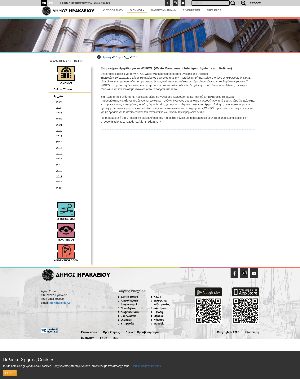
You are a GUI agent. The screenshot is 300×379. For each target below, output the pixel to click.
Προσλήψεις (128, 308)
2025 (59, 101)
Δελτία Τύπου (62, 89)
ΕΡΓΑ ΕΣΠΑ (213, 10)
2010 (59, 182)
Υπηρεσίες (127, 323)
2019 (59, 136)
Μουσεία (159, 323)
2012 (59, 170)
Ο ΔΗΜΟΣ (137, 10)
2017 (59, 147)
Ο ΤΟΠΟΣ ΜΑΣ (113, 10)
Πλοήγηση (87, 337)
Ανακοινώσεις (130, 300)
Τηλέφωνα (160, 300)
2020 (59, 130)
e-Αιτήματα (161, 308)
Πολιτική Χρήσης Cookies (145, 366)
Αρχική (107, 57)
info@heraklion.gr (60, 302)
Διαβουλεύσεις (130, 312)
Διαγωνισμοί (129, 304)
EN (51, 3)
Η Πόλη (158, 312)
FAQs (103, 337)
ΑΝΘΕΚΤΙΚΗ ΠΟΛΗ (163, 10)
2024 (59, 107)
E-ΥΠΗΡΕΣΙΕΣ (191, 10)
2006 (59, 188)
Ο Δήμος (118, 57)
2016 (59, 153)
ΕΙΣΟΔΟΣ (255, 3)
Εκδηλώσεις (128, 315)
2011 (59, 176)
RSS (115, 337)
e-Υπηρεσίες (162, 304)
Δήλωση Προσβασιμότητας (143, 332)
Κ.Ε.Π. (157, 296)
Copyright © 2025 (228, 332)
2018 (134, 57)
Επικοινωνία (89, 332)
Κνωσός (159, 319)
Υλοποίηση (252, 332)
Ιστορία (158, 315)
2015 (59, 159)
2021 (59, 124)
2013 (59, 165)
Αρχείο (58, 96)
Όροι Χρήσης (111, 332)
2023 (59, 113)
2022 (59, 119)
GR (44, 3)
